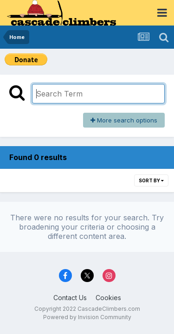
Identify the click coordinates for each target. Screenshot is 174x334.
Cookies (108, 298)
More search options (123, 120)
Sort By (151, 180)
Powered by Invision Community (87, 317)
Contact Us (70, 298)
